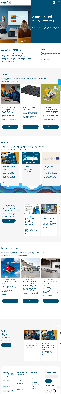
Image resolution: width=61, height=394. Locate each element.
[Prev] (54, 200)
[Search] (54, 2)
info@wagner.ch (6, 386)
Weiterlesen (10, 127)
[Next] (58, 200)
